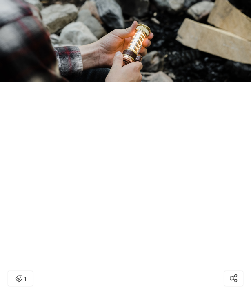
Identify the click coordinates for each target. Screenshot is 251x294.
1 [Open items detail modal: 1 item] (20, 279)
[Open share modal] (233, 278)
